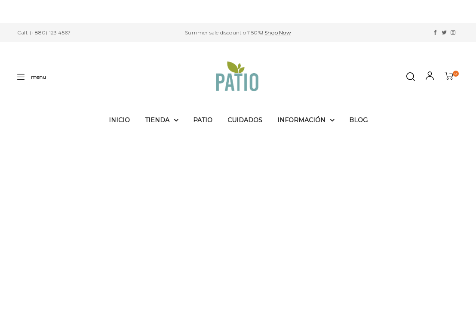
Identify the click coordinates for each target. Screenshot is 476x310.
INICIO (119, 120)
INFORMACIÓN (305, 120)
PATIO (202, 120)
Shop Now (277, 32)
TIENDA (161, 120)
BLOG (358, 120)
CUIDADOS (244, 120)
